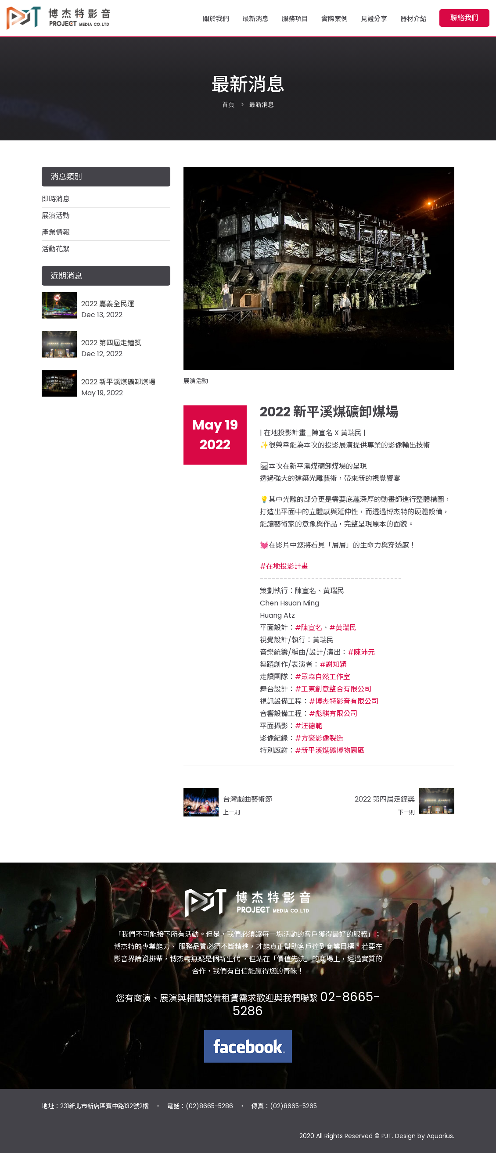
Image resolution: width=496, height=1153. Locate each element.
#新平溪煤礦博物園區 (329, 750)
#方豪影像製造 (319, 738)
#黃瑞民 (342, 628)
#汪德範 (308, 726)
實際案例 (334, 19)
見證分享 (374, 19)
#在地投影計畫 (284, 566)
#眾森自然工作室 (322, 677)
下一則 (406, 812)
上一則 (231, 812)
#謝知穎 (333, 664)
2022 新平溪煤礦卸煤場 (118, 382)
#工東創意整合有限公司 (333, 689)
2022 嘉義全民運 (107, 304)
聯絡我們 (464, 18)
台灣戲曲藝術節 (247, 799)
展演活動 (195, 380)
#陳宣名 (308, 628)
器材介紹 (413, 19)
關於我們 (216, 19)
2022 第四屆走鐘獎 (385, 799)
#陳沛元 (361, 652)
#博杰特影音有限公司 (343, 701)
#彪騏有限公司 (333, 714)
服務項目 (295, 19)
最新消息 (255, 19)
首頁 (228, 104)
